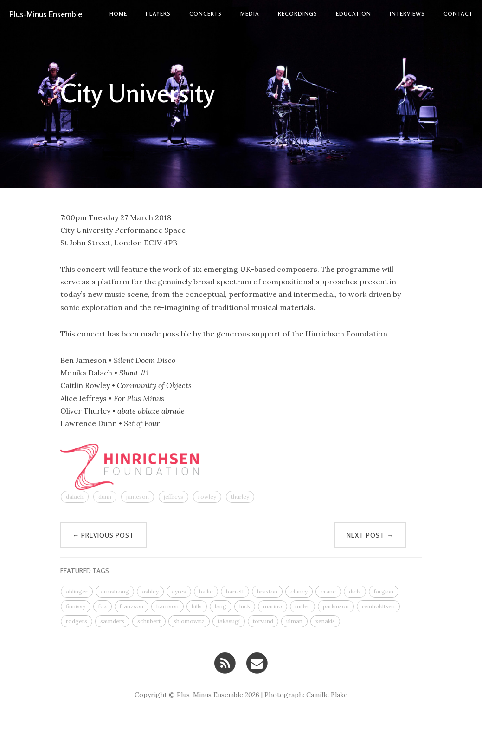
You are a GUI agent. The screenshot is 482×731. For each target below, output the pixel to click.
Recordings (297, 13)
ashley (150, 591)
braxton (267, 591)
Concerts (205, 13)
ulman (294, 621)
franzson (131, 606)
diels (355, 591)
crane (328, 591)
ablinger (77, 591)
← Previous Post (103, 535)
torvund (263, 621)
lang (220, 606)
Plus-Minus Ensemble (45, 14)
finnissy (75, 606)
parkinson (336, 606)
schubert (149, 621)
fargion (383, 591)
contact (458, 13)
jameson (137, 496)
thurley (240, 496)
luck (244, 606)
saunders (112, 621)
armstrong (115, 591)
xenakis (325, 621)
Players (158, 13)
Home (118, 13)
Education (353, 13)
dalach (75, 496)
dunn (104, 496)
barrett (235, 591)
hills (197, 606)
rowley (207, 496)
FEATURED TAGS (84, 570)
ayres (179, 591)
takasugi (229, 621)
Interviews (407, 13)
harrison (167, 606)
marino (272, 606)
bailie (206, 591)
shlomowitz (189, 621)
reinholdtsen (378, 606)
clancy (299, 591)
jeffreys (173, 496)
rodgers (76, 621)
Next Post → (370, 535)
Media (249, 13)
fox (102, 606)
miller (302, 606)
